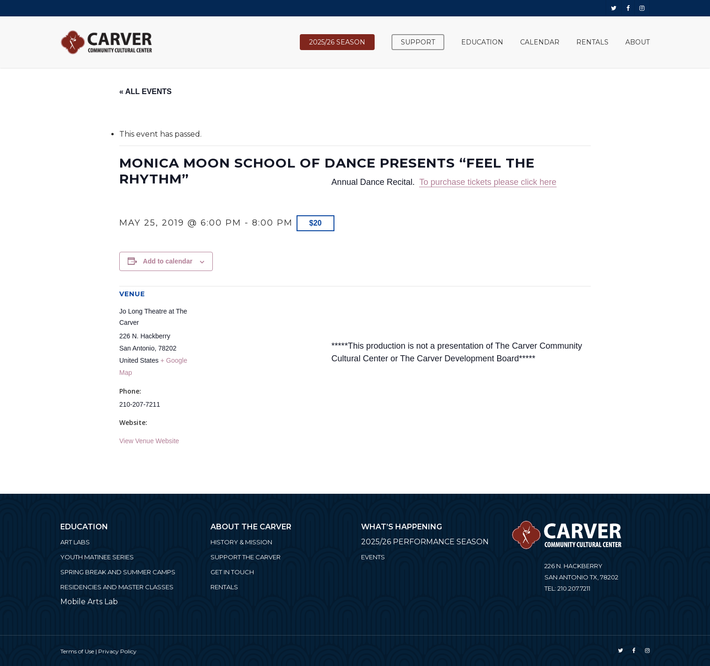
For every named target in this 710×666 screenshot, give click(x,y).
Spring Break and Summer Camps (117, 572)
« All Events (145, 91)
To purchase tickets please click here (487, 182)
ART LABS (75, 542)
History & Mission (241, 542)
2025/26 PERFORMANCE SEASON (425, 541)
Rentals (224, 587)
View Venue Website (149, 441)
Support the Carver (245, 557)
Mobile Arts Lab (89, 601)
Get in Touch (232, 572)
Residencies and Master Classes (117, 587)
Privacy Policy (117, 651)
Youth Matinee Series (97, 557)
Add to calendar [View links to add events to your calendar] (168, 261)
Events (373, 557)
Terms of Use (77, 651)
